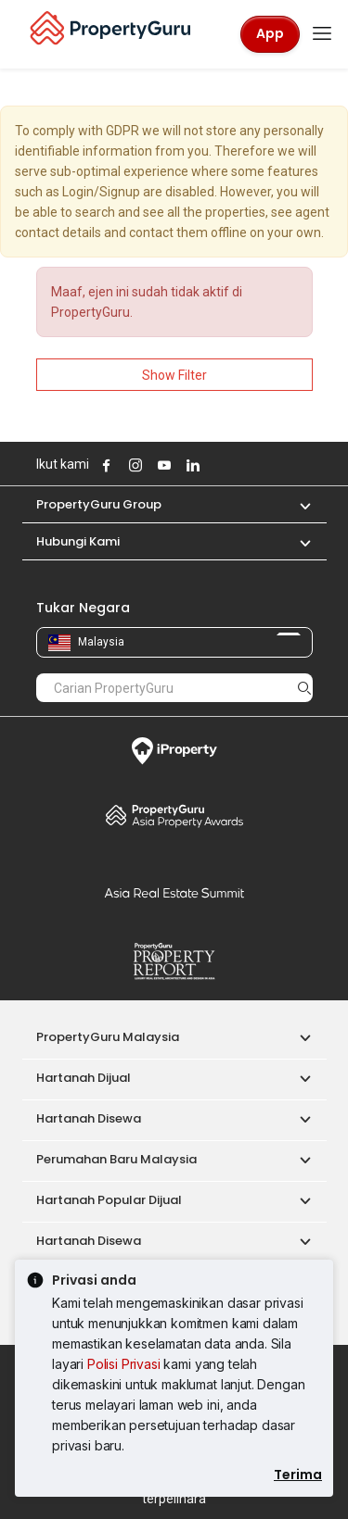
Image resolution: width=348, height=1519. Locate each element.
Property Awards (174, 815)
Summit (174, 893)
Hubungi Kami (78, 541)
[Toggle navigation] (322, 34)
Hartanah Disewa (88, 1118)
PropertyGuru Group (98, 504)
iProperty (174, 751)
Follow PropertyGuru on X (216, 465)
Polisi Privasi (124, 1364)
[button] (296, 504)
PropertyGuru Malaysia (107, 1037)
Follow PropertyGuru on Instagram (133, 465)
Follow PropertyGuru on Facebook (105, 465)
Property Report (174, 961)
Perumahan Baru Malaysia (116, 1159)
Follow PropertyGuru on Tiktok (237, 465)
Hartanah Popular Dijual (109, 1200)
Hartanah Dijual (83, 1077)
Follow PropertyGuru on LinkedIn (191, 465)
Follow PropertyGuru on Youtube (162, 465)
